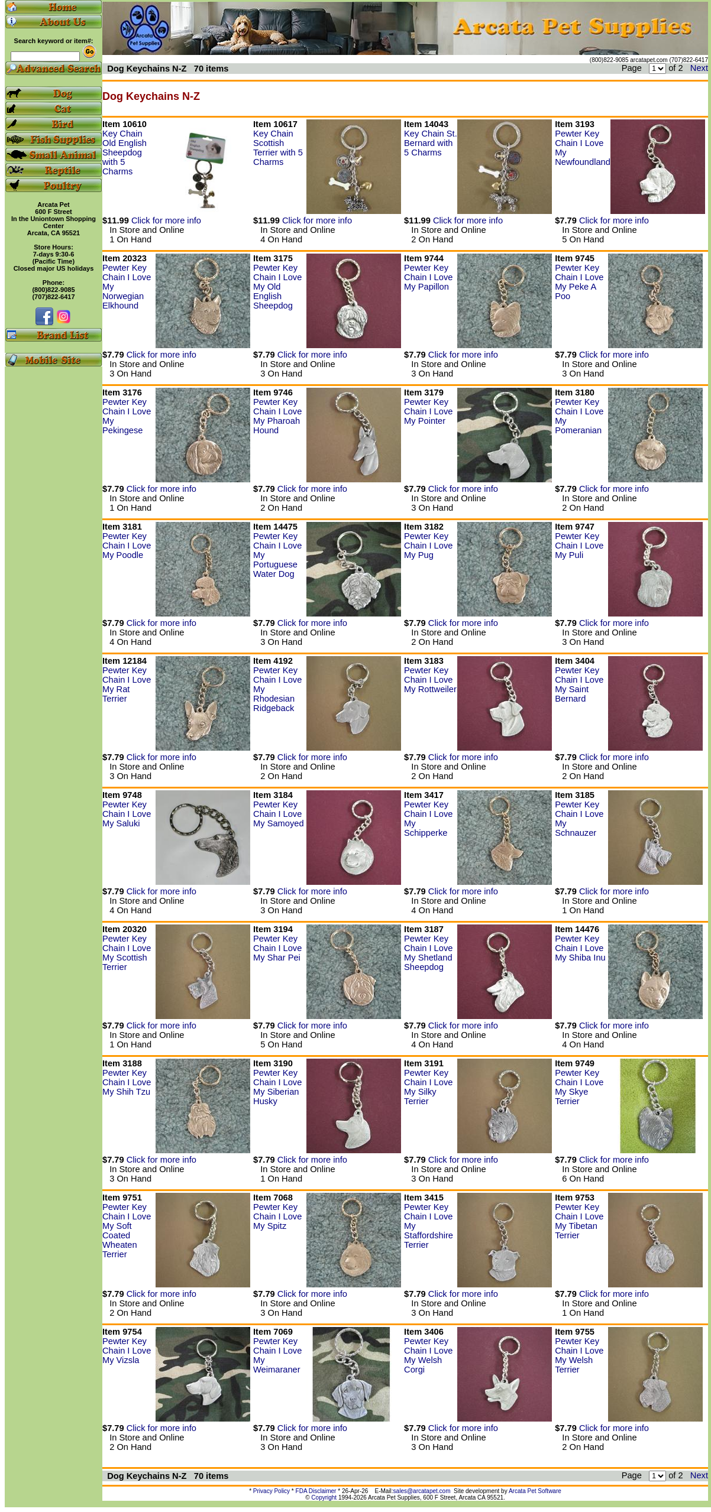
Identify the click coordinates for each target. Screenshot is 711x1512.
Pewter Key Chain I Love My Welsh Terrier (579, 1355)
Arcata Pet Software (535, 1491)
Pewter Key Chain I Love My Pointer (428, 411)
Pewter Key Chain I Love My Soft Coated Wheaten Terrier (126, 1230)
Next (699, 68)
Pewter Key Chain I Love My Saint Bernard (579, 684)
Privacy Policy (271, 1491)
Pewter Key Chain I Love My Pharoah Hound (277, 416)
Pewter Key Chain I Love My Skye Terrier (579, 1087)
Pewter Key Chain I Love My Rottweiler (430, 680)
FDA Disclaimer (316, 1491)
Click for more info (166, 220)
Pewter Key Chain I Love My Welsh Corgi (428, 1355)
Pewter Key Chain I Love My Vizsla (126, 1350)
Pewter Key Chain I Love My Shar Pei (277, 948)
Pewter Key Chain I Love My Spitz (277, 1216)
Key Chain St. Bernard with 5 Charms (430, 143)
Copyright (324, 1497)
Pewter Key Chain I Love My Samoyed (278, 814)
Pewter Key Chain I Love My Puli (579, 545)
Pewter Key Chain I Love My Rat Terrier (126, 684)
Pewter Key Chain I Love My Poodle (126, 545)
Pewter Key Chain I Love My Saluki (126, 814)
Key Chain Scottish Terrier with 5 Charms (278, 148)
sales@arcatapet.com (422, 1491)
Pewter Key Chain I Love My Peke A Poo (579, 282)
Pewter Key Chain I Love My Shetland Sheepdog (428, 953)
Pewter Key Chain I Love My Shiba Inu (580, 948)
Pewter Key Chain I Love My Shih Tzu (126, 1082)
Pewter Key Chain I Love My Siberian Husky (277, 1087)
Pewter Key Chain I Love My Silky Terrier (428, 1087)
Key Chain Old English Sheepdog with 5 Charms (124, 152)
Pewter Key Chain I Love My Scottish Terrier (126, 953)
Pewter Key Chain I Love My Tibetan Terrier (579, 1221)
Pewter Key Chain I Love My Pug (428, 545)
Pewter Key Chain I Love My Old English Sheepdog (277, 286)
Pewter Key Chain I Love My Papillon (428, 277)
